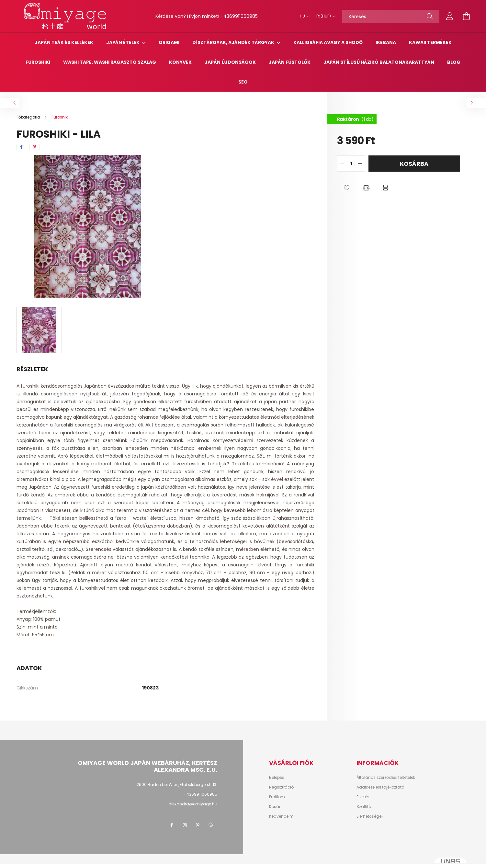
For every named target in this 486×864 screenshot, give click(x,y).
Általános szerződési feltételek (385, 777)
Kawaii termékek (430, 42)
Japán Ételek (123, 42)
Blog (453, 62)
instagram (184, 825)
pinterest (197, 825)
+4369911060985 (239, 16)
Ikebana (386, 42)
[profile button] (449, 16)
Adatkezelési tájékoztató (380, 787)
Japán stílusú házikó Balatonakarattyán (378, 62)
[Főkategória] (29, 117)
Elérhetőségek (369, 816)
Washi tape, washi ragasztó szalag (109, 62)
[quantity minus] (342, 163)
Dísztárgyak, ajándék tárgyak (233, 42)
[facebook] (21, 147)
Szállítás (365, 806)
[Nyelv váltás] (303, 16)
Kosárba (414, 164)
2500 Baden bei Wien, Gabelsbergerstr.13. (177, 784)
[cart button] (466, 16)
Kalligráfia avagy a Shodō (328, 42)
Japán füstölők (290, 62)
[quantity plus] (360, 163)
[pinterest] (34, 147)
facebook (171, 825)
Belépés (276, 777)
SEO (243, 82)
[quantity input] (351, 163)
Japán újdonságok (230, 62)
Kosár (274, 806)
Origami (169, 42)
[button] (346, 187)
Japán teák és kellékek (64, 42)
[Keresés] (390, 16)
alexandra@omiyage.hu (192, 804)
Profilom (277, 797)
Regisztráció (281, 787)
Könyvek (180, 62)
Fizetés (362, 797)
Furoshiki (38, 62)
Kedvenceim (281, 816)
